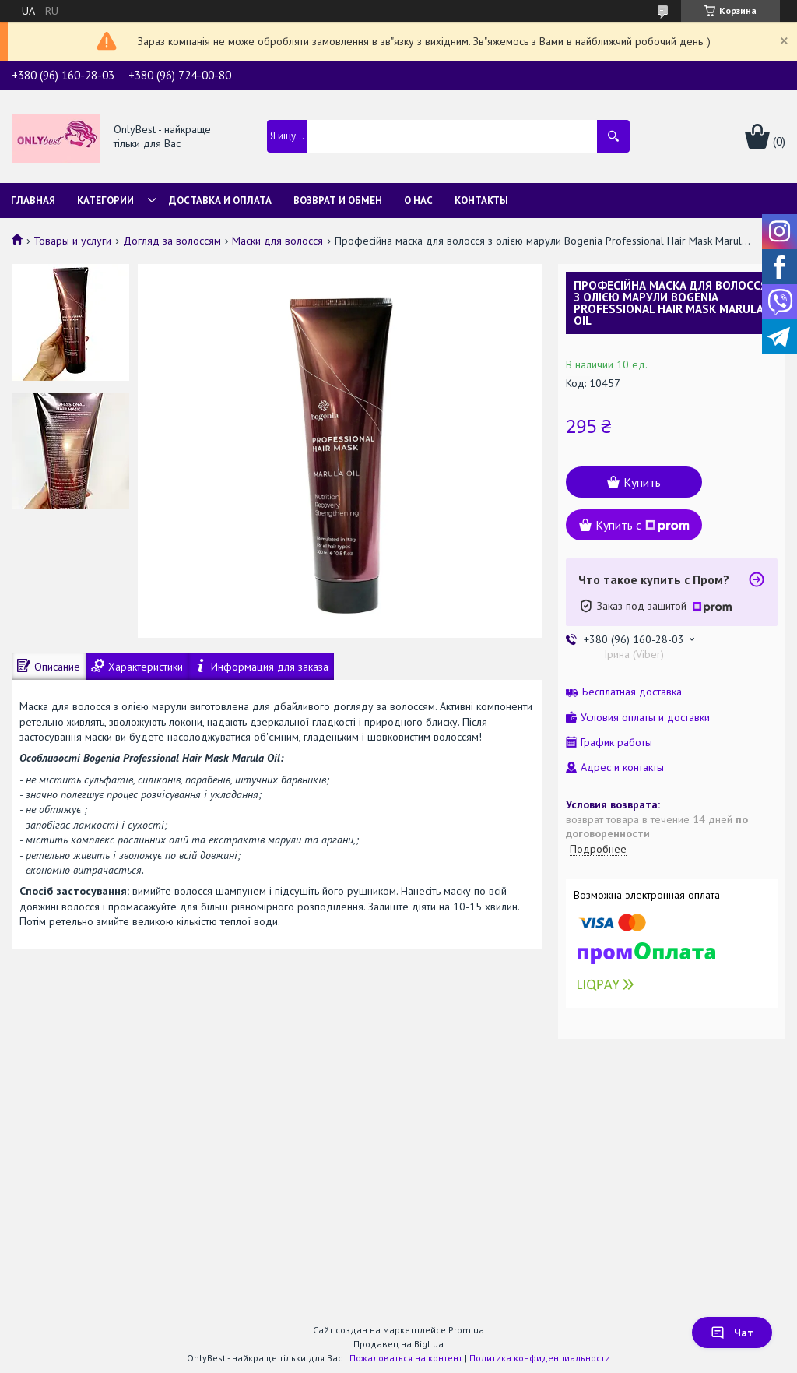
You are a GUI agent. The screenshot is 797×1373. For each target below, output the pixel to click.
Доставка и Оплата (220, 200)
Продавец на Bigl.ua (398, 1344)
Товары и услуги (72, 241)
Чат (732, 1332)
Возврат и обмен (337, 200)
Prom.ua (466, 1330)
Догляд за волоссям (172, 241)
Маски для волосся (277, 241)
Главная (33, 200)
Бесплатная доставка (632, 692)
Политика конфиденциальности (539, 1358)
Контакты (481, 200)
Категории (105, 200)
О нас (418, 200)
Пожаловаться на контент (405, 1358)
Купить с (642, 525)
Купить (642, 482)
